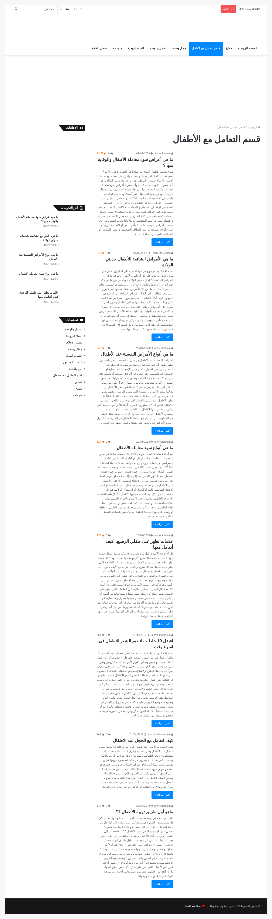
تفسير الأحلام (99, 48)
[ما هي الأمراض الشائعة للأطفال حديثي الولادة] (219, 274)
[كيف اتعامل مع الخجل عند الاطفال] (219, 759)
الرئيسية (253, 127)
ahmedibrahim (163, 153)
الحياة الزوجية (136, 48)
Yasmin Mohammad (160, 734)
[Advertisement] (93, 26)
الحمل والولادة (158, 48)
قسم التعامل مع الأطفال (206, 48)
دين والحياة (75, 368)
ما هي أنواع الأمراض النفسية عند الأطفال (137, 354)
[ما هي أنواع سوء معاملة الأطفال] (219, 463)
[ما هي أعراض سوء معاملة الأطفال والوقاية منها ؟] (219, 174)
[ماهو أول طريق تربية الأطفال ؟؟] (219, 831)
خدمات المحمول (72, 362)
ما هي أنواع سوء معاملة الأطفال (145, 447)
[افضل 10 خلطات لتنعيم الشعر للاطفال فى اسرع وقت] (219, 656)
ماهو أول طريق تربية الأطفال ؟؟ (144, 811)
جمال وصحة (179, 48)
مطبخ (229, 48)
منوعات (117, 48)
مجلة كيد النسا (193, 906)
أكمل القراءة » (162, 242)
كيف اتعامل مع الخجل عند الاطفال (143, 740)
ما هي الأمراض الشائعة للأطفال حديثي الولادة (192, 9)
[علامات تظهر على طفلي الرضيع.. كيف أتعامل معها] (219, 556)
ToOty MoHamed (162, 253)
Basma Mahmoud (161, 634)
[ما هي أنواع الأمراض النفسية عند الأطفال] (219, 369)
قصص (78, 382)
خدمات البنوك (74, 355)
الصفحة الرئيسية (247, 48)
